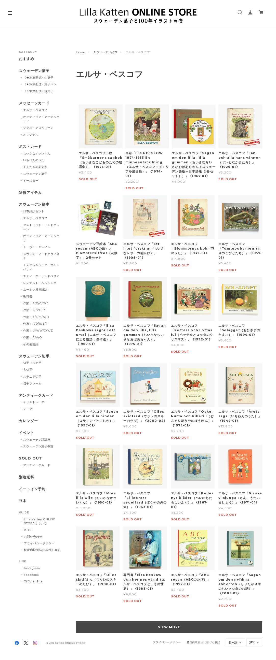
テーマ (27, 409)
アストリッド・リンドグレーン (41, 227)
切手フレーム (32, 383)
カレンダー (28, 421)
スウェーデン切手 (34, 356)
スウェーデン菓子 (34, 71)
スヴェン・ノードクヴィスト (41, 256)
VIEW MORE (169, 627)
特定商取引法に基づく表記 (42, 550)
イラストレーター (35, 402)
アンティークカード (36, 395)
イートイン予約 (32, 489)
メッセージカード (34, 103)
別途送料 (26, 477)
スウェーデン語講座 (37, 439)
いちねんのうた (34, 160)
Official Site (33, 581)
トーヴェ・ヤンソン (37, 247)
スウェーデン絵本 (105, 52)
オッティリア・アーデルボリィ (41, 119)
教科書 (27, 296)
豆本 (23, 501)
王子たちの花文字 (35, 167)
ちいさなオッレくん (37, 153)
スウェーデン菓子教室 (38, 446)
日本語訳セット (34, 211)
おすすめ (26, 59)
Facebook (31, 575)
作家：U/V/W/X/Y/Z (38, 330)
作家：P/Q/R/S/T (35, 323)
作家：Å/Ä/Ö (32, 337)
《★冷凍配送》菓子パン (40, 84)
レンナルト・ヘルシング (40, 283)
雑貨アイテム (30, 193)
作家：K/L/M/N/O (36, 317)
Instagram (32, 568)
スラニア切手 (32, 376)
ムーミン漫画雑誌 (35, 289)
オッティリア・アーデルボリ (41, 238)
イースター (30, 180)
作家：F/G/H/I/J (35, 310)
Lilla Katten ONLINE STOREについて (39, 521)
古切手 (27, 369)
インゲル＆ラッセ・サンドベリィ (41, 267)
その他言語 (30, 344)
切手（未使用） (34, 363)
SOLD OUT (30, 458)
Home (80, 52)
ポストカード (30, 147)
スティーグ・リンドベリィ (41, 276)
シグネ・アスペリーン (38, 128)
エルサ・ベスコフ (35, 110)
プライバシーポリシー (39, 543)
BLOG (28, 530)
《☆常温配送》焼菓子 (38, 91)
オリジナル (30, 134)
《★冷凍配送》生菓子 (38, 77)
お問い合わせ (33, 536)
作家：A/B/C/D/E (36, 303)
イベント (26, 433)
